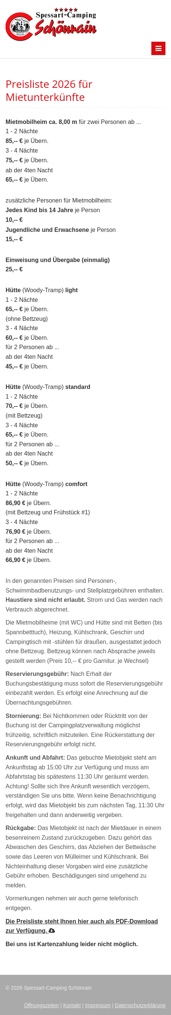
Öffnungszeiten (41, 1005)
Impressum (98, 1005)
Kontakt (71, 1005)
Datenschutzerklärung (140, 1005)
